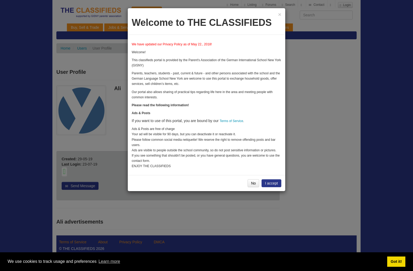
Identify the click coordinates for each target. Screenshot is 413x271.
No (253, 183)
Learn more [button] (109, 261)
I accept (271, 183)
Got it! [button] (396, 261)
